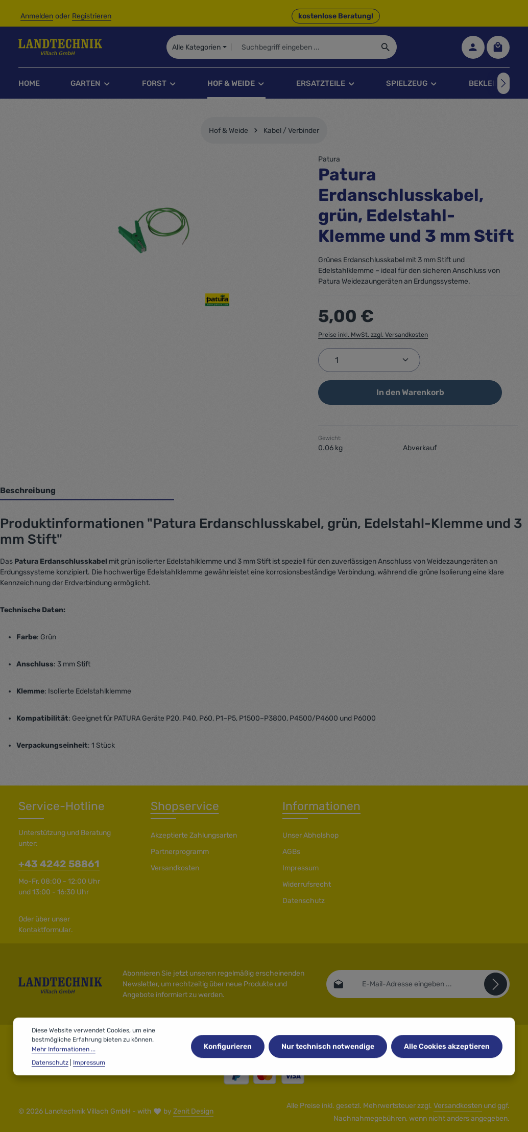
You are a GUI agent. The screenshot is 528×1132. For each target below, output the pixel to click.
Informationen (321, 806)
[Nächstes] (503, 83)
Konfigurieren (228, 1059)
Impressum (300, 868)
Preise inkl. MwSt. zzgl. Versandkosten (373, 334)
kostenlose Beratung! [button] (335, 16)
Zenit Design (193, 1111)
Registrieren (91, 16)
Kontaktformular (44, 930)
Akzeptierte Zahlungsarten (194, 835)
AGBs (291, 851)
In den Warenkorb (410, 392)
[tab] (87, 491)
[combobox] (303, 47)
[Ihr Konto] (473, 47)
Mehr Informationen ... (63, 1062)
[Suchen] (386, 47)
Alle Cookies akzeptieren (447, 1059)
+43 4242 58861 (59, 864)
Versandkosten (175, 868)
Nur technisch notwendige (327, 1059)
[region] (154, 230)
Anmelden (36, 16)
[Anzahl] (369, 360)
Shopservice (185, 806)
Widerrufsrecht (306, 884)
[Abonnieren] (495, 984)
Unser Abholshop (310, 835)
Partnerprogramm (180, 851)
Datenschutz (303, 900)
